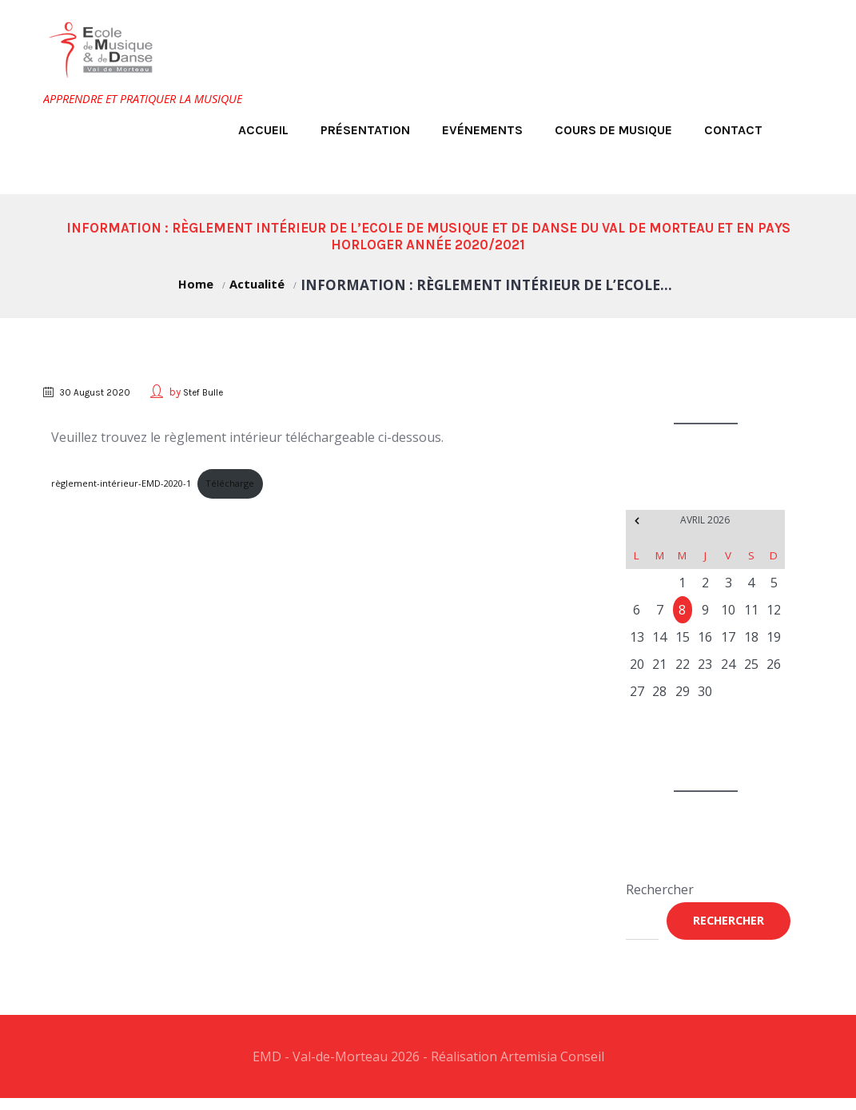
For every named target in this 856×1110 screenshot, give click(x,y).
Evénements (482, 129)
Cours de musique (613, 129)
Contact (733, 129)
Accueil (263, 129)
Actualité (260, 285)
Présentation (365, 129)
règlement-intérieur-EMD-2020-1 (128, 486)
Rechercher (660, 893)
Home (190, 285)
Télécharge (249, 486)
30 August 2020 (102, 392)
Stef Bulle (218, 392)
